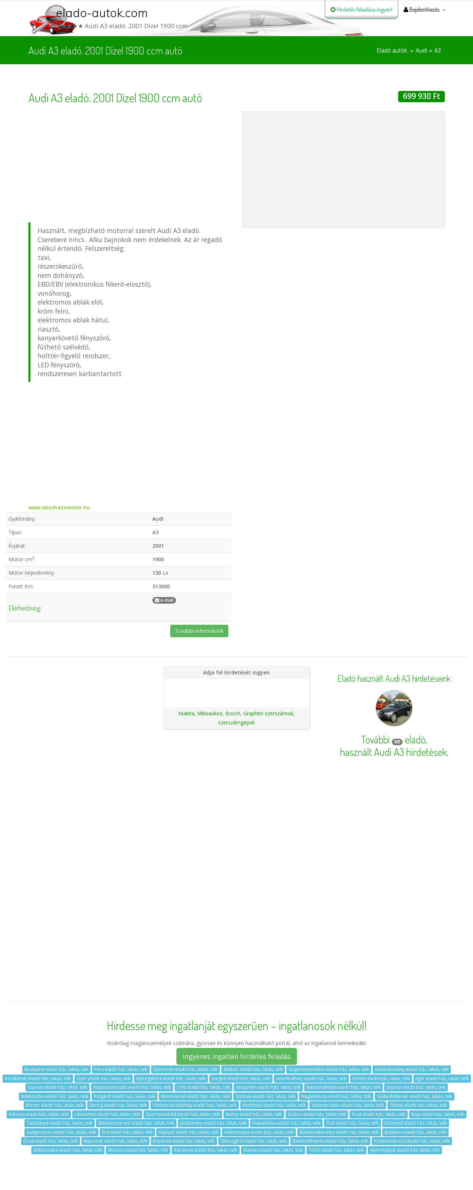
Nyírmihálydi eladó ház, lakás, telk (405, 1150)
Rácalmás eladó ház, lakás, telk (205, 1150)
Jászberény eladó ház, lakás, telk (213, 1123)
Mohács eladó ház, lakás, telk (138, 1150)
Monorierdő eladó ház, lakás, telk (195, 1096)
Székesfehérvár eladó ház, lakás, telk (414, 1096)
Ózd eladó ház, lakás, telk (352, 1123)
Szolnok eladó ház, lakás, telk (265, 1096)
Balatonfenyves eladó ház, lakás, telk (330, 1141)
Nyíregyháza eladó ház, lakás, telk (171, 1078)
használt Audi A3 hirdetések (393, 751)
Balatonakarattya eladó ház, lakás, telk (339, 1132)
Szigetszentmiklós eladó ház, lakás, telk (329, 1069)
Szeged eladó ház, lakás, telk (240, 1078)
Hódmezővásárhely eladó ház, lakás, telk (195, 1105)
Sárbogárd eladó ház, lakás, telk (254, 1141)
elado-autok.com (102, 12)
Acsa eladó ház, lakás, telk (378, 1114)
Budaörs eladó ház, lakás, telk (415, 1132)
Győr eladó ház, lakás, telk (103, 1078)
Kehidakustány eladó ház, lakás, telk (412, 1069)
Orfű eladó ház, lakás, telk (203, 1087)
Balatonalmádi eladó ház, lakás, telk (343, 1087)
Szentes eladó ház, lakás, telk (273, 1150)
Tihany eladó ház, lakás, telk (418, 1105)
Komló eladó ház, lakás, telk (381, 1078)
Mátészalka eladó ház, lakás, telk (54, 1096)
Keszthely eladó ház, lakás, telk (274, 1105)
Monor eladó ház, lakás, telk (55, 1105)
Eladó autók (392, 50)
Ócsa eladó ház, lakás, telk (50, 1141)
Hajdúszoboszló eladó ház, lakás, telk (132, 1087)
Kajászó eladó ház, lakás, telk (188, 1132)
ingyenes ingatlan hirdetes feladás (237, 1056)
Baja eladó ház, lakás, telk (437, 1114)
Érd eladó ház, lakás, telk (127, 1132)
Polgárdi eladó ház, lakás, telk (124, 1096)
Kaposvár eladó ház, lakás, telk (115, 1141)
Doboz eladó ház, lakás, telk (317, 1114)
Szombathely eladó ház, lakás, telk (311, 1078)
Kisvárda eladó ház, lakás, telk (184, 1141)
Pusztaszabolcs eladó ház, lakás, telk (412, 1141)
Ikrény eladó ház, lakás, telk (254, 1114)
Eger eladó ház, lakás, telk (442, 1078)
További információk (199, 630)
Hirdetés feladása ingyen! (361, 9)
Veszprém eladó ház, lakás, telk (268, 1087)
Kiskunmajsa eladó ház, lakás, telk (259, 1132)
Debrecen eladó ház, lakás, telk (185, 1069)
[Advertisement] (129, 162)
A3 (437, 50)
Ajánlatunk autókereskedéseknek (236, 697)
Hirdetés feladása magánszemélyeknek (236, 684)
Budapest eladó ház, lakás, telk (56, 1069)
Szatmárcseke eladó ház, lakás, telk (348, 1105)
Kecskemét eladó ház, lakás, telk (38, 1078)
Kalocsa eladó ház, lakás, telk (39, 1114)
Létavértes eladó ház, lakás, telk (107, 1114)
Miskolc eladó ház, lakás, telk (253, 1069)
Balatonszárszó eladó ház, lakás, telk (136, 1123)
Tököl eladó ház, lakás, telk (336, 1150)
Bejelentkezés (421, 9)
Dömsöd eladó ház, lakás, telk (416, 1123)
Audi (421, 50)
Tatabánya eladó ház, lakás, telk (59, 1123)
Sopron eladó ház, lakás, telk (416, 1087)
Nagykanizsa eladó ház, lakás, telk (336, 1096)
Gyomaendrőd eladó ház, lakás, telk (183, 1114)
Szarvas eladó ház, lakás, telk (57, 1087)
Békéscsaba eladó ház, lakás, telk (68, 1150)
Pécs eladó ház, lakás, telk (121, 1069)
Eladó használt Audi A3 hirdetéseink (394, 678)
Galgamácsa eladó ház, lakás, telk (61, 1132)
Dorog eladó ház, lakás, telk (118, 1105)
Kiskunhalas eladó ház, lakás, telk (286, 1123)
